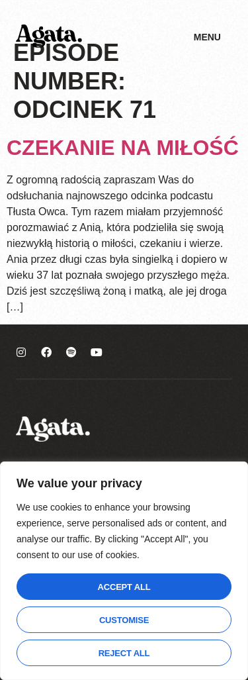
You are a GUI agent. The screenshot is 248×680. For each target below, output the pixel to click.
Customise (124, 620)
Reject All (124, 653)
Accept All (124, 587)
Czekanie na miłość (123, 148)
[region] (124, 570)
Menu (207, 37)
